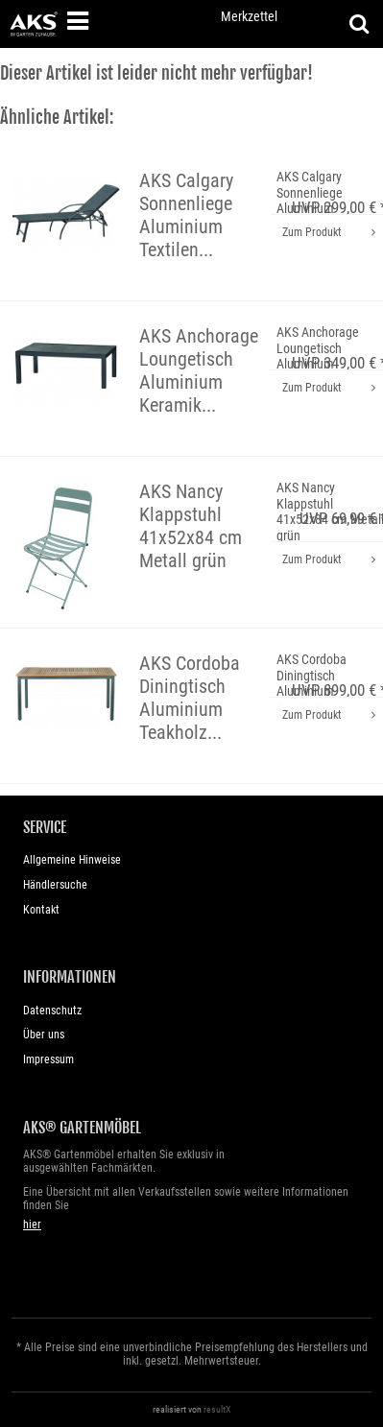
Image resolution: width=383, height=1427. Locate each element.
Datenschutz (52, 1010)
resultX (217, 1409)
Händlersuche (55, 885)
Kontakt (41, 909)
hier (32, 1224)
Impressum (48, 1059)
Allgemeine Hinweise (72, 860)
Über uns (43, 1034)
